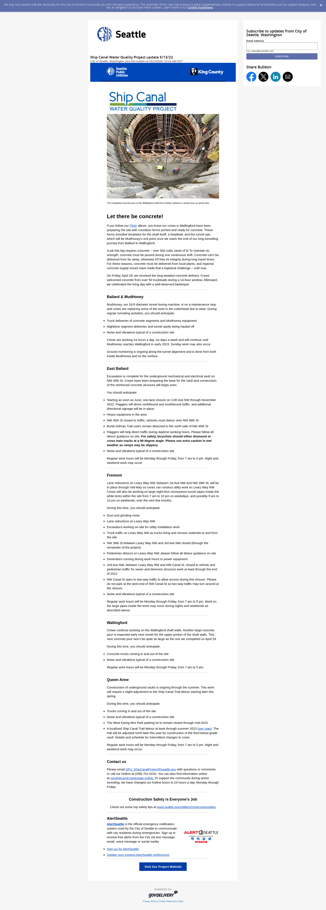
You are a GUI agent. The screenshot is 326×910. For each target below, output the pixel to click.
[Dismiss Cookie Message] (321, 4)
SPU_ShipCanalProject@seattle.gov (151, 769)
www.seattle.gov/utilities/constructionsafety (186, 807)
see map (205, 728)
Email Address (255, 41)
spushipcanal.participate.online (131, 778)
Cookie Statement (200, 7)
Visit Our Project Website (163, 866)
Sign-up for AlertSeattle (123, 849)
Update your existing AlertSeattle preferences (138, 855)
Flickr (133, 225)
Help (181, 901)
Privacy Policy (150, 901)
